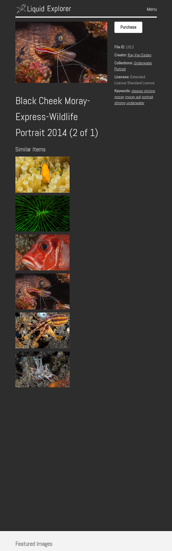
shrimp (120, 102)
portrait (147, 96)
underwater (135, 102)
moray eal (133, 96)
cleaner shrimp (143, 90)
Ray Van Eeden (139, 54)
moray (119, 96)
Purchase (128, 27)
